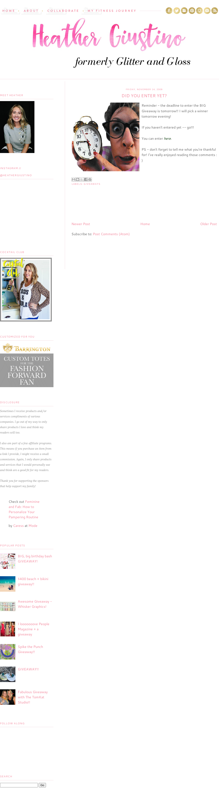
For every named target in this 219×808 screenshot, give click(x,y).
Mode (32, 525)
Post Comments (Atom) (111, 233)
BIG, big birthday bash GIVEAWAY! (35, 558)
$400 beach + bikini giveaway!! (33, 581)
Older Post (208, 223)
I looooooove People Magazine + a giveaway (33, 629)
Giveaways (92, 184)
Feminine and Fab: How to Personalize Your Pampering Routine (24, 509)
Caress (18, 525)
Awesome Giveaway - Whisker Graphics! (35, 604)
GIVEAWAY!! (28, 669)
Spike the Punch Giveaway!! (30, 649)
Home (145, 223)
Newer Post (80, 223)
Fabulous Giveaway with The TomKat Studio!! (33, 697)
